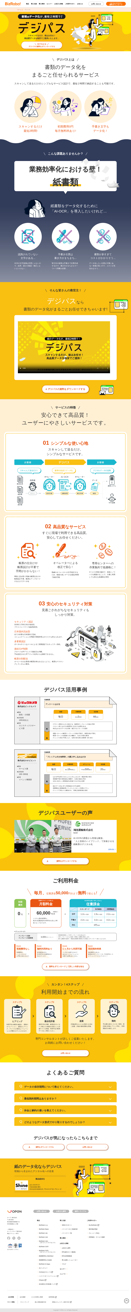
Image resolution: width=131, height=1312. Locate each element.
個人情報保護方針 (40, 1302)
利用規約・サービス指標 (97, 1237)
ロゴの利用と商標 (37, 1297)
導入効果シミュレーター (70, 1260)
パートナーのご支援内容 (70, 1229)
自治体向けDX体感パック (47, 1284)
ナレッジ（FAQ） (94, 1233)
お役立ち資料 (61, 1211)
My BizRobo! (93, 1225)
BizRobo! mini (43, 1237)
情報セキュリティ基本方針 (60, 1302)
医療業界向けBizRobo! (46, 1256)
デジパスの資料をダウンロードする (66, 389)
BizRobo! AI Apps (44, 1264)
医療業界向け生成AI (45, 1260)
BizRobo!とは (43, 1225)
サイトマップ (24, 1302)
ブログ (64, 1264)
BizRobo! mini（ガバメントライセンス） (47, 1241)
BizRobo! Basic (44, 1229)
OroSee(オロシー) (45, 1272)
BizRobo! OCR (43, 1246)
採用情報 (51, 1297)
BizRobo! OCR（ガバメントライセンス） (47, 1251)
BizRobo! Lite (43, 1233)
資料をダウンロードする (66, 861)
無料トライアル (80, 1211)
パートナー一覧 (67, 1233)
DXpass (41, 1280)
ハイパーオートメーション (47, 1276)
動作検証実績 (93, 1229)
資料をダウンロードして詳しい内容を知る (66, 966)
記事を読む (111, 849)
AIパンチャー (43, 1268)
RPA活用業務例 (67, 1256)
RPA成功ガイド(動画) (69, 1252)
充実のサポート (67, 1225)
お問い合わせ (96, 4)
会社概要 (22, 1297)
